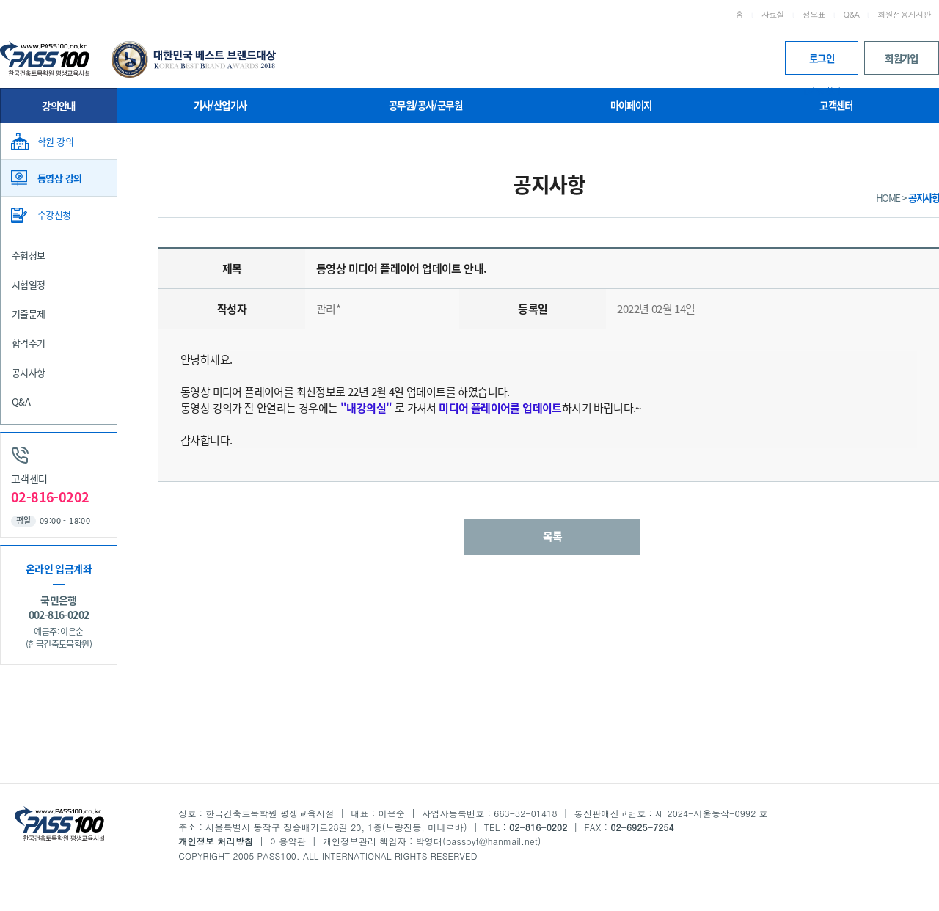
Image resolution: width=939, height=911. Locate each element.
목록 (553, 536)
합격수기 (28, 343)
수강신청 (54, 215)
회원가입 (901, 58)
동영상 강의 (59, 178)
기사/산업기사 (220, 105)
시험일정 (28, 284)
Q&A (852, 14)
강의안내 (59, 105)
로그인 (821, 63)
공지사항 (28, 372)
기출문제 (28, 314)
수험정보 (28, 255)
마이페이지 (631, 105)
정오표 (814, 14)
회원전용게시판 (904, 14)
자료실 (772, 14)
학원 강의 (55, 141)
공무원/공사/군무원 (425, 105)
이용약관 (288, 841)
